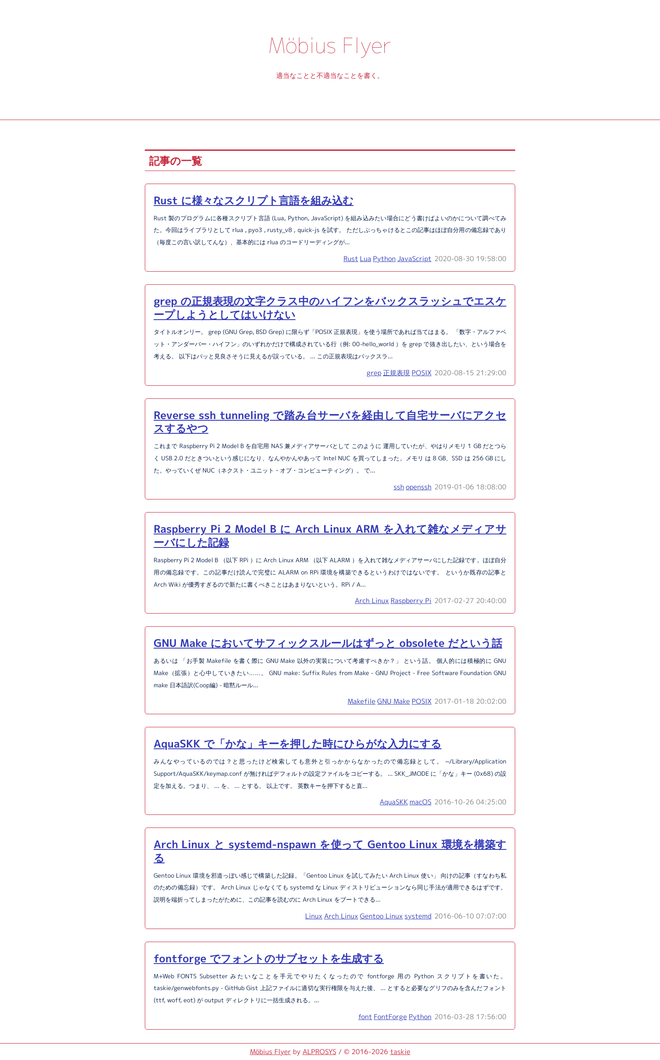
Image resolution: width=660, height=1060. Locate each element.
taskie (400, 1051)
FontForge (390, 1016)
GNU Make (393, 701)
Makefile (361, 701)
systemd (418, 916)
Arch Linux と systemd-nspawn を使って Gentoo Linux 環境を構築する (330, 851)
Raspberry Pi (411, 600)
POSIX (421, 372)
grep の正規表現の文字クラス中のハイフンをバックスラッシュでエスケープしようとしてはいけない (330, 308)
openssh (418, 486)
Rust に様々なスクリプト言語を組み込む (254, 200)
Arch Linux (372, 600)
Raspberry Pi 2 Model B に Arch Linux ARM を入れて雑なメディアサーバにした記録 (330, 535)
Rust (350, 258)
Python (384, 258)
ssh (399, 486)
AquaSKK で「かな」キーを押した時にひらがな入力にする (298, 743)
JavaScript (414, 258)
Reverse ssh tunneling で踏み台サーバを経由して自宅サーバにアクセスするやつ (330, 422)
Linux (313, 916)
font (365, 1016)
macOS (420, 801)
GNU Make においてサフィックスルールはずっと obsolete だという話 (328, 642)
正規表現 (396, 372)
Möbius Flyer (270, 1051)
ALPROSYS (319, 1051)
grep (374, 372)
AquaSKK (394, 801)
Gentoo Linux (381, 916)
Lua (365, 258)
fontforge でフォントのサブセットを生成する (269, 958)
